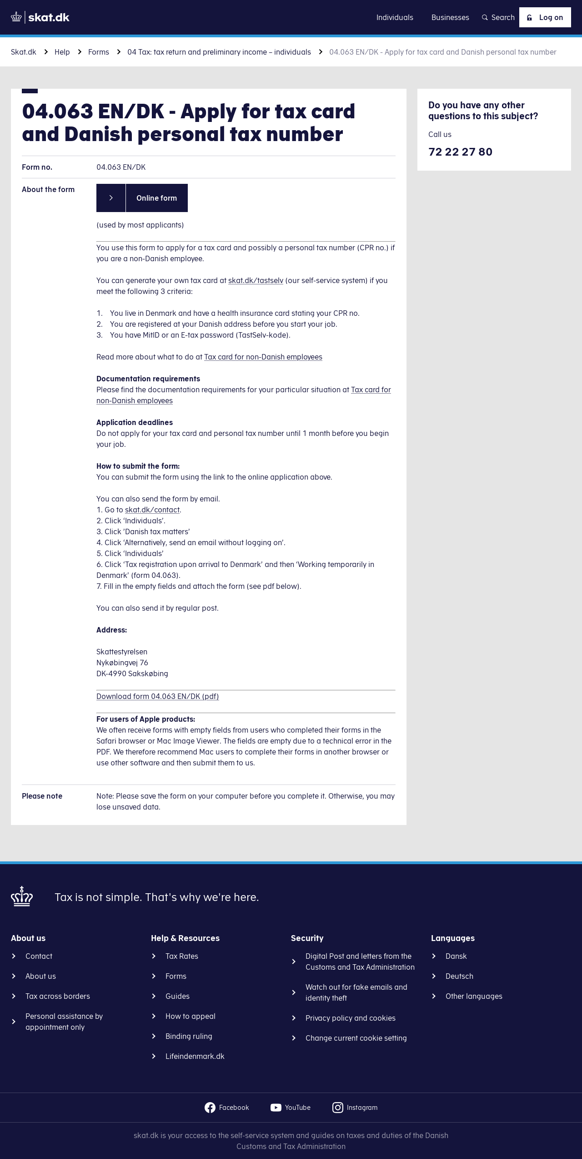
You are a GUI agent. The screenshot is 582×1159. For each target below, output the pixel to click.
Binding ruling (189, 1036)
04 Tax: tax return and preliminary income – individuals (219, 52)
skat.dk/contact (152, 510)
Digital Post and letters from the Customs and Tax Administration (360, 961)
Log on (543, 17)
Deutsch (459, 976)
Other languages (474, 996)
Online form (156, 198)
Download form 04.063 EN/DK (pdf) (157, 696)
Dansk (456, 956)
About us (40, 976)
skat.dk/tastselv (255, 280)
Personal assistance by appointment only (64, 1021)
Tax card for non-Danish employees (263, 357)
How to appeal (191, 1016)
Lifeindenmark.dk (195, 1056)
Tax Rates (182, 956)
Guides (178, 996)
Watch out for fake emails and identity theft (356, 992)
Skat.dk (23, 52)
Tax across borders (57, 996)
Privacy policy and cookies (351, 1018)
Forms (98, 52)
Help (62, 52)
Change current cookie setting (356, 1038)
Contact (38, 956)
